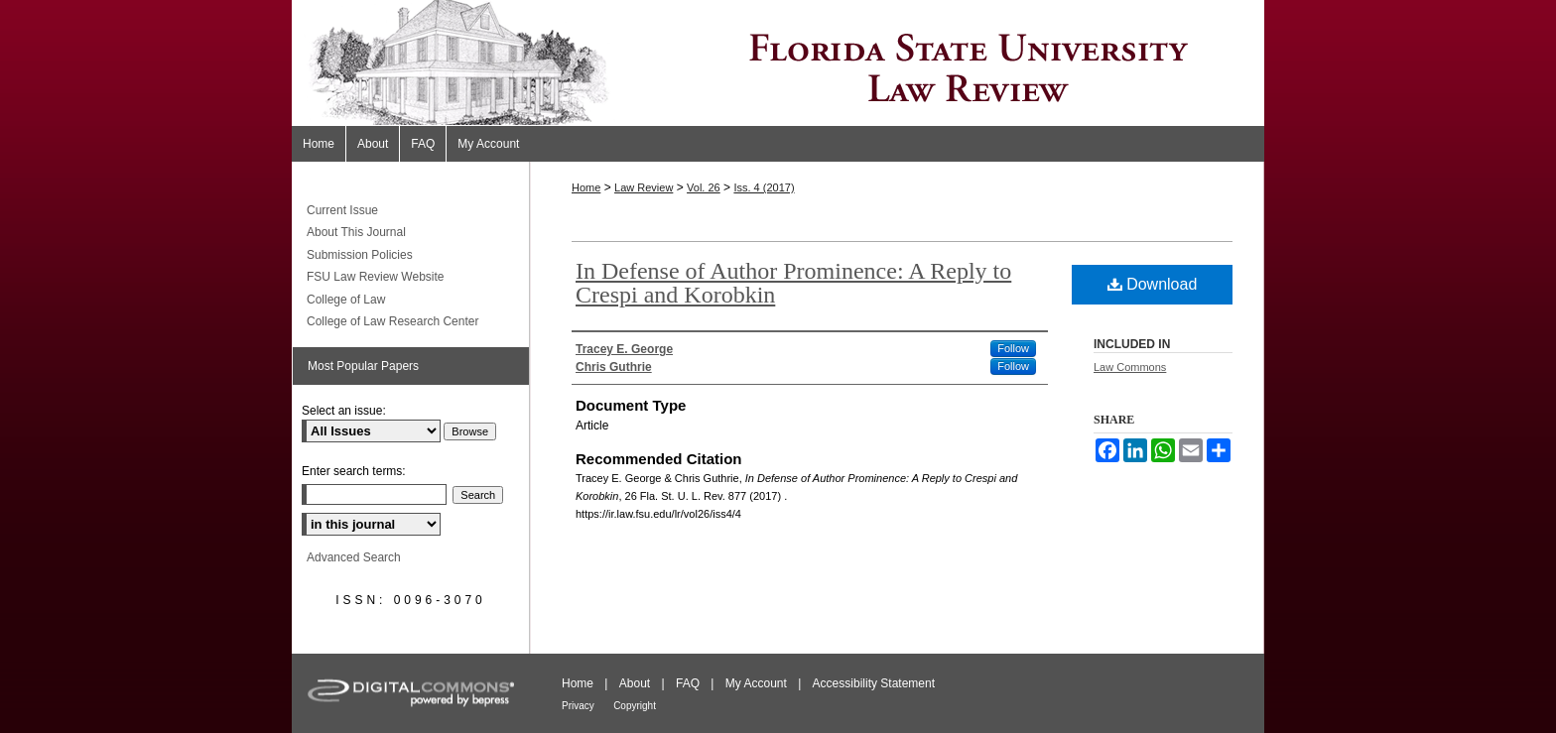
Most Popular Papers (363, 366)
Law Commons (1130, 367)
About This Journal (356, 232)
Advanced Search (354, 557)
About (634, 683)
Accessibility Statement (874, 683)
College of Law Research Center (392, 321)
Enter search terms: (354, 471)
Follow (1013, 348)
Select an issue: (344, 411)
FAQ (688, 683)
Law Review (643, 187)
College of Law (346, 299)
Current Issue (342, 210)
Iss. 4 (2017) (763, 187)
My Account (756, 683)
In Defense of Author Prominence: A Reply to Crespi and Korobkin (793, 282)
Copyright (634, 705)
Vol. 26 (703, 187)
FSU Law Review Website (376, 277)
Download (1152, 284)
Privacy (578, 705)
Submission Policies (360, 255)
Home (586, 187)
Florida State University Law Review (778, 63)
